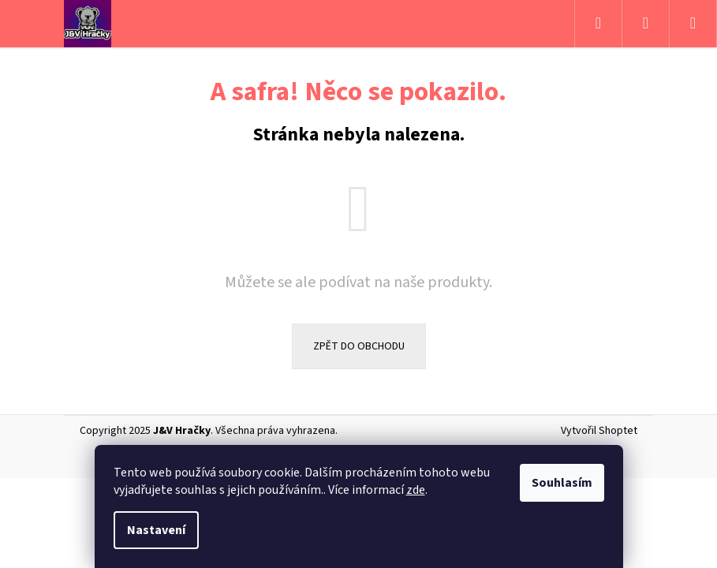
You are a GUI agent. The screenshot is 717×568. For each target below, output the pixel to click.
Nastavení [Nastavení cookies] (156, 530)
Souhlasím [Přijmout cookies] (562, 482)
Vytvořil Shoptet (599, 431)
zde (415, 490)
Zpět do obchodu (359, 346)
